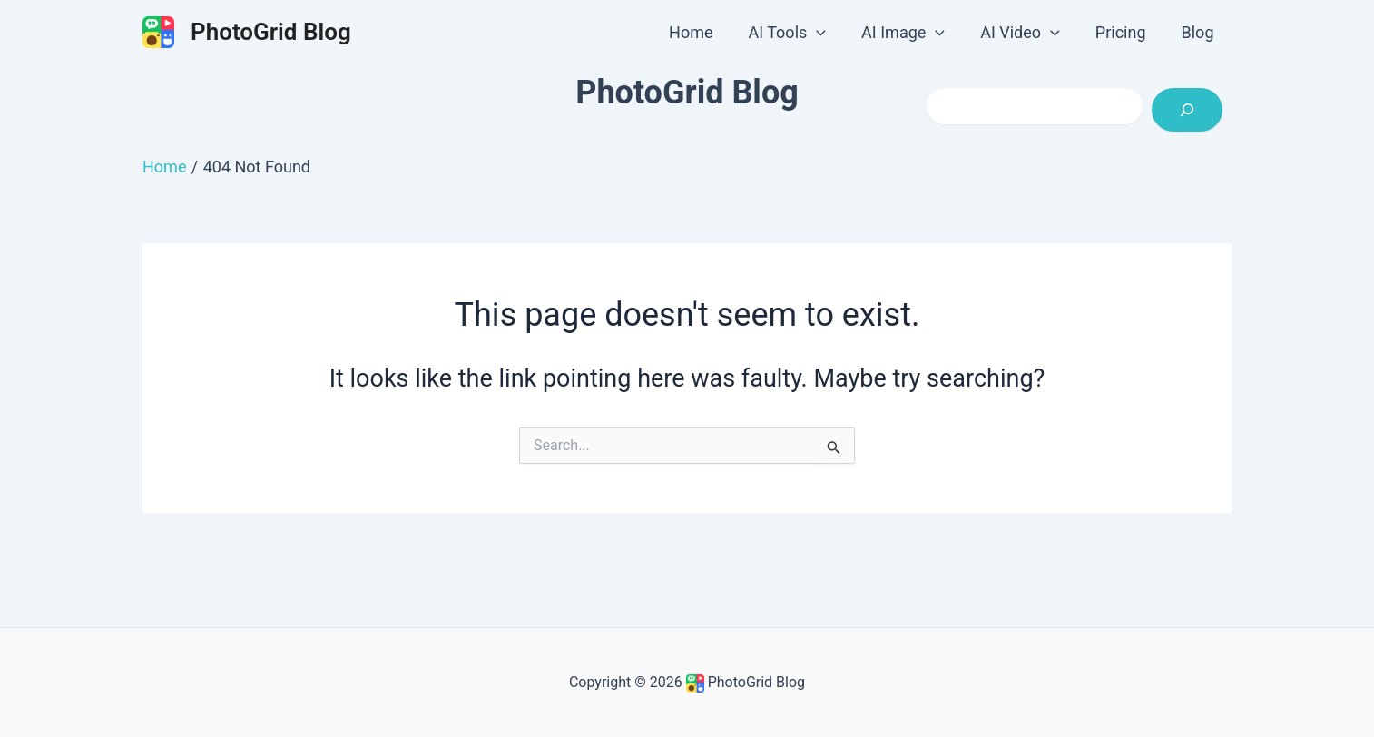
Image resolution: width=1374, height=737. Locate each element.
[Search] (1187, 110)
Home (706, 32)
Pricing (1124, 32)
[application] (829, 32)
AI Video (1027, 32)
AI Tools (800, 32)
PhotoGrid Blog (271, 31)
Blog (1199, 32)
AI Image (913, 32)
